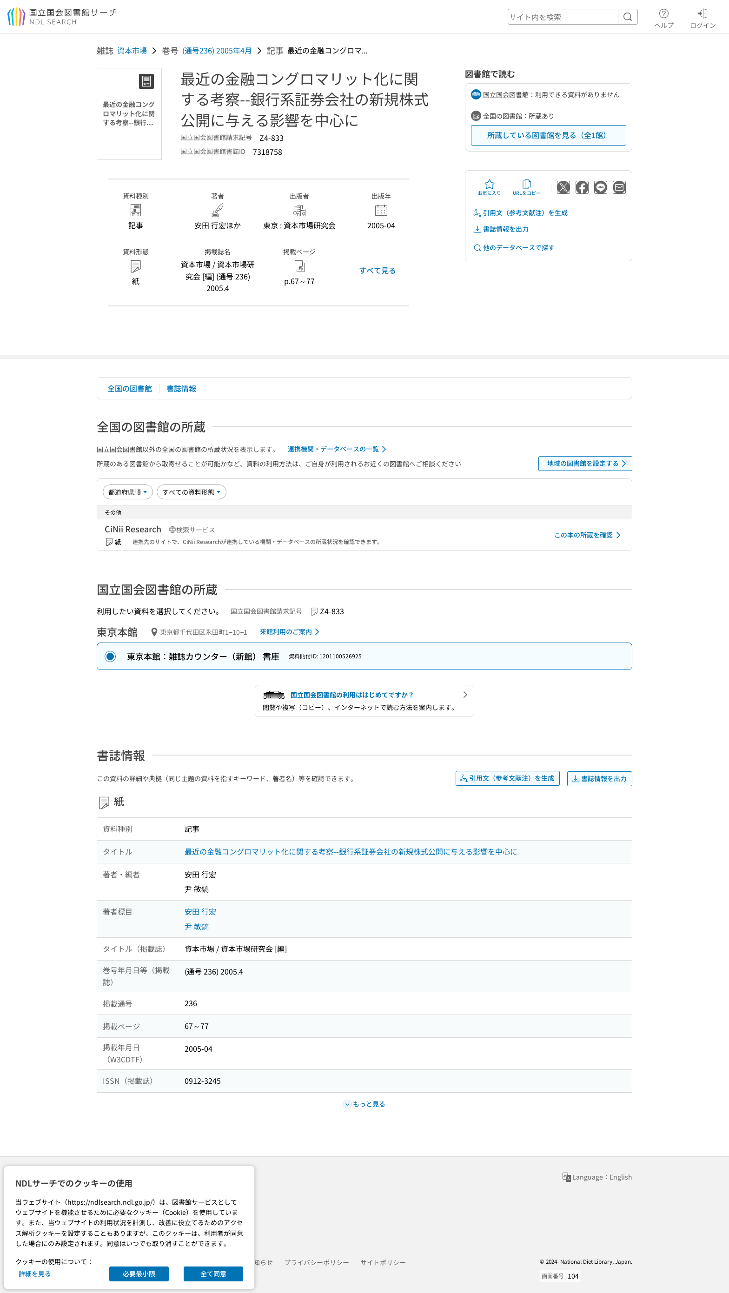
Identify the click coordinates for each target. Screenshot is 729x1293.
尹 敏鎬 (197, 926)
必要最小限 (139, 1273)
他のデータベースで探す (514, 247)
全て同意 (213, 1273)
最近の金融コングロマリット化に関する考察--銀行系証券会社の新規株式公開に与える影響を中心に (351, 851)
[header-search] (573, 17)
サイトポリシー (383, 1262)
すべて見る (377, 270)
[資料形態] (191, 491)
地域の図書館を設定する (588, 463)
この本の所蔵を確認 (589, 535)
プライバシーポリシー (316, 1262)
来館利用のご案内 (291, 631)
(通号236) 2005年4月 (217, 50)
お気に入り (489, 187)
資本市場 (132, 50)
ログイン (703, 17)
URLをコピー (527, 187)
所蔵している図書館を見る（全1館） (548, 134)
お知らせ (260, 1262)
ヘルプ (664, 17)
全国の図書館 (129, 388)
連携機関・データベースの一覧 (339, 449)
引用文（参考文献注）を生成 (520, 213)
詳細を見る (35, 1273)
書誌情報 (181, 388)
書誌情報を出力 (501, 229)
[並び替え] (128, 491)
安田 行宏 (200, 911)
